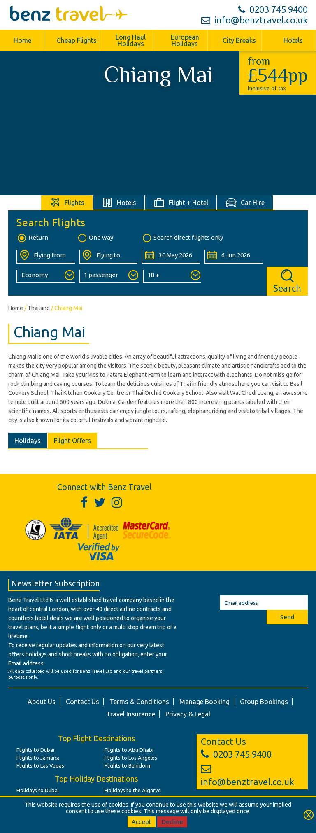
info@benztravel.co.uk (254, 20)
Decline (172, 821)
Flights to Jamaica (38, 758)
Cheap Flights (77, 40)
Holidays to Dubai (37, 790)
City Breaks (239, 40)
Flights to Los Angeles (131, 758)
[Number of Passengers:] (109, 276)
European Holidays (185, 40)
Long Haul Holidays (131, 40)
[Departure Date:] (171, 257)
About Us (42, 701)
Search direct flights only (182, 238)
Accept (141, 821)
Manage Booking (204, 701)
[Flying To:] (108, 257)
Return (32, 238)
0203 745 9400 (273, 9)
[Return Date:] (233, 257)
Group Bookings (264, 701)
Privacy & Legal (187, 714)
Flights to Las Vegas (40, 765)
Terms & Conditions (139, 701)
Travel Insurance (130, 714)
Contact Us (82, 701)
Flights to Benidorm (128, 765)
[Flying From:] (45, 257)
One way (95, 238)
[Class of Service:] (45, 276)
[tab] (67, 202)
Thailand (39, 308)
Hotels (293, 40)
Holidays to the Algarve (133, 790)
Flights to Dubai (35, 750)
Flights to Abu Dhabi (129, 750)
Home (22, 40)
